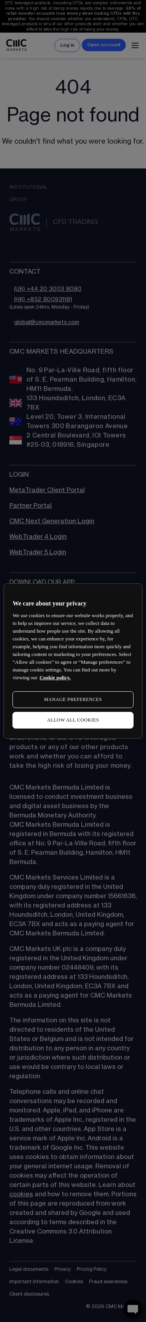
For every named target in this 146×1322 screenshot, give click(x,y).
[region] (73, 661)
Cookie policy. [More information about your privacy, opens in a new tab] (54, 677)
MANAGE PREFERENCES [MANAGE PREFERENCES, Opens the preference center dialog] (73, 699)
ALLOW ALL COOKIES (73, 720)
